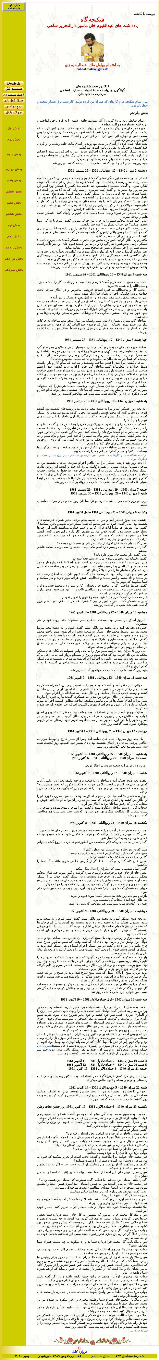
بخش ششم (13, 191)
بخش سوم (14, 154)
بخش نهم (14, 225)
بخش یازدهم (13, 247)
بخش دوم (13, 139)
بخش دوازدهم (13, 258)
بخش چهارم (14, 169)
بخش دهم (13, 236)
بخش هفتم (14, 202)
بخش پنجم (14, 180)
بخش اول (13, 128)
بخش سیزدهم (13, 269)
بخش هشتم (13, 214)
